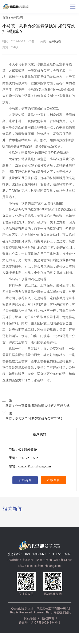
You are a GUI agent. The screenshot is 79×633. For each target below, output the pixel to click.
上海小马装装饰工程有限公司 (47, 608)
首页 (5, 17)
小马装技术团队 (60, 612)
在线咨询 (25, 480)
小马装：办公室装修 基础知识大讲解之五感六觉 (36, 405)
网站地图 (30, 618)
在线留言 (53, 480)
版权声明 (48, 618)
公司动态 (17, 17)
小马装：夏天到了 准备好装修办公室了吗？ (32, 418)
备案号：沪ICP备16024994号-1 (39, 622)
